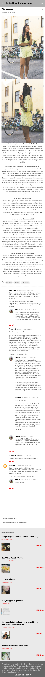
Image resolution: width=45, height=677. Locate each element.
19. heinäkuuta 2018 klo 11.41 (30, 397)
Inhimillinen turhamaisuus (19, 3)
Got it (28, 675)
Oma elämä (25, 282)
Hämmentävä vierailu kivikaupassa (15, 646)
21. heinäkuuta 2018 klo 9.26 (23, 455)
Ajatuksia (9, 282)
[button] (42, 9)
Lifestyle (16, 282)
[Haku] (42, 4)
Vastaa (11, 325)
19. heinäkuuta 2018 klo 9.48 (28, 357)
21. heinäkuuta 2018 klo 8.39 (28, 436)
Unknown (12, 465)
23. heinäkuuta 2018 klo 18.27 (28, 479)
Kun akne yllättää (8, 579)
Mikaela (17, 310)
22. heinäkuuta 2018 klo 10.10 (24, 465)
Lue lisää (39, 546)
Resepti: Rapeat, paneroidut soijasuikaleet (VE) (20, 537)
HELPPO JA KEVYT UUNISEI (12, 558)
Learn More (19, 675)
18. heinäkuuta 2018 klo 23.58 (24, 329)
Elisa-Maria (12, 290)
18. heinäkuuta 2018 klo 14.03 (25, 290)
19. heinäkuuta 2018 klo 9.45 (28, 310)
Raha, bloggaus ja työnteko (12, 601)
